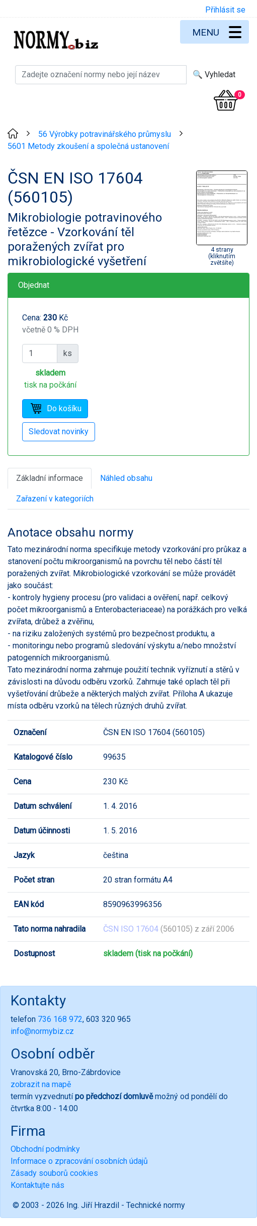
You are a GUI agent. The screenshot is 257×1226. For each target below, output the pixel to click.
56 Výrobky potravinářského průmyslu (104, 134)
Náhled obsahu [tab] (126, 478)
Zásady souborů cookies (54, 1173)
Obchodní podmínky (45, 1149)
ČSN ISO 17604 (130, 929)
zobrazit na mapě (41, 1084)
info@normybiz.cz (42, 1031)
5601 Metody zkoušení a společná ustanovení (88, 146)
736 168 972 (60, 1019)
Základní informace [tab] (49, 478)
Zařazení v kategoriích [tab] (55, 498)
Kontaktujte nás (37, 1185)
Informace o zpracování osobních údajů (79, 1161)
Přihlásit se (225, 10)
